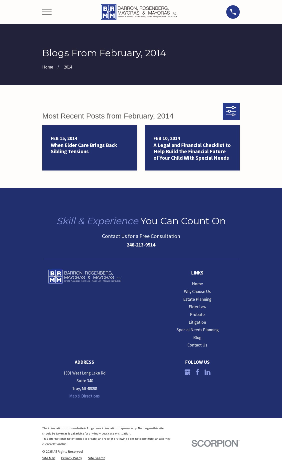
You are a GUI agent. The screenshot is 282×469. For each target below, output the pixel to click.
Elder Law (197, 307)
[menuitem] (48, 458)
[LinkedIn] (207, 372)
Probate (197, 314)
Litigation (197, 322)
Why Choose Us (197, 291)
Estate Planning (197, 299)
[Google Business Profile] (187, 372)
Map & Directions (84, 396)
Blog (197, 337)
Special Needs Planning (197, 329)
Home (197, 283)
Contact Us (197, 345)
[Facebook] (197, 372)
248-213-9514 (141, 245)
